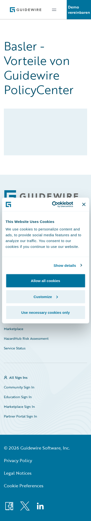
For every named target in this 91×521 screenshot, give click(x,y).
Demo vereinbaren (79, 9)
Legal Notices (18, 473)
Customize (45, 296)
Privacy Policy (18, 460)
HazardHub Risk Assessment (26, 338)
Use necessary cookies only (45, 312)
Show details (65, 265)
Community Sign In (19, 387)
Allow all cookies (45, 281)
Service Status (14, 348)
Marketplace (13, 328)
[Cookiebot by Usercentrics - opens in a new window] (54, 204)
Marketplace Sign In (19, 406)
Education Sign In (18, 396)
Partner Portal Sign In (20, 416)
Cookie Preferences (23, 485)
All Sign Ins (18, 377)
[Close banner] (83, 204)
